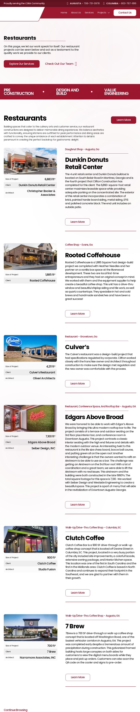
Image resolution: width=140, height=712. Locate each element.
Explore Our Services (21, 64)
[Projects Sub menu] (109, 13)
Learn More (124, 120)
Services (89, 12)
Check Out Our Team (59, 64)
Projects (102, 12)
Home (64, 12)
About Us (76, 12)
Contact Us (125, 12)
